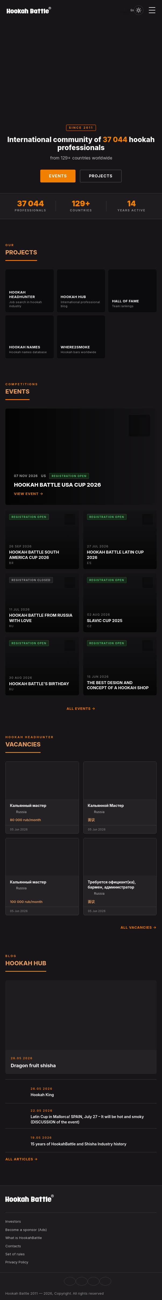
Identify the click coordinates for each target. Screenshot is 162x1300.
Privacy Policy (16, 1262)
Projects (101, 175)
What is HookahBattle (23, 1238)
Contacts (13, 1246)
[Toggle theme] (138, 10)
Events (58, 175)
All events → (81, 708)
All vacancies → (139, 927)
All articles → (21, 1159)
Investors (13, 1221)
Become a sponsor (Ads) (26, 1229)
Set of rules (15, 1254)
